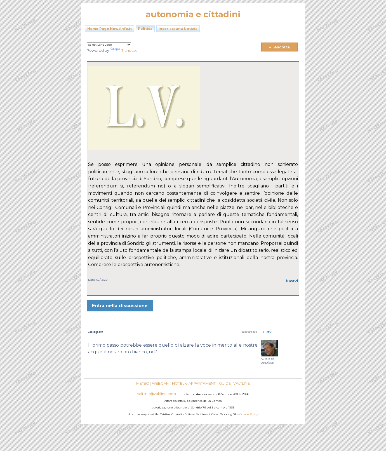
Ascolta (279, 47)
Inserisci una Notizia (178, 29)
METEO (142, 383)
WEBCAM (161, 383)
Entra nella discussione (120, 305)
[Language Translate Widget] (109, 44)
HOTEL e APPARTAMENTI (194, 383)
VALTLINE (241, 383)
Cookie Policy (248, 414)
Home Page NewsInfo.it (109, 29)
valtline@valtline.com (156, 393)
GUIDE (225, 383)
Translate (124, 50)
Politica (145, 29)
